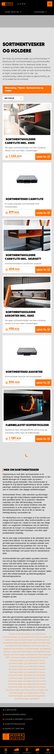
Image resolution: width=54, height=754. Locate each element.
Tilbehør (21, 88)
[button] (13, 98)
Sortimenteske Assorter (24, 372)
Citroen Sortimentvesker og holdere (25, 634)
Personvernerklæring (15, 714)
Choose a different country (19, 719)
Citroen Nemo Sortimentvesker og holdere (31, 649)
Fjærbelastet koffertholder (27, 425)
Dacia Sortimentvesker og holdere (28, 640)
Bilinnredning (11, 88)
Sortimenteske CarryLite (24, 199)
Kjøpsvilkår (10, 710)
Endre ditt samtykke (14, 729)
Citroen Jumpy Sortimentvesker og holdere (23, 651)
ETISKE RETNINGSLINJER (15, 724)
